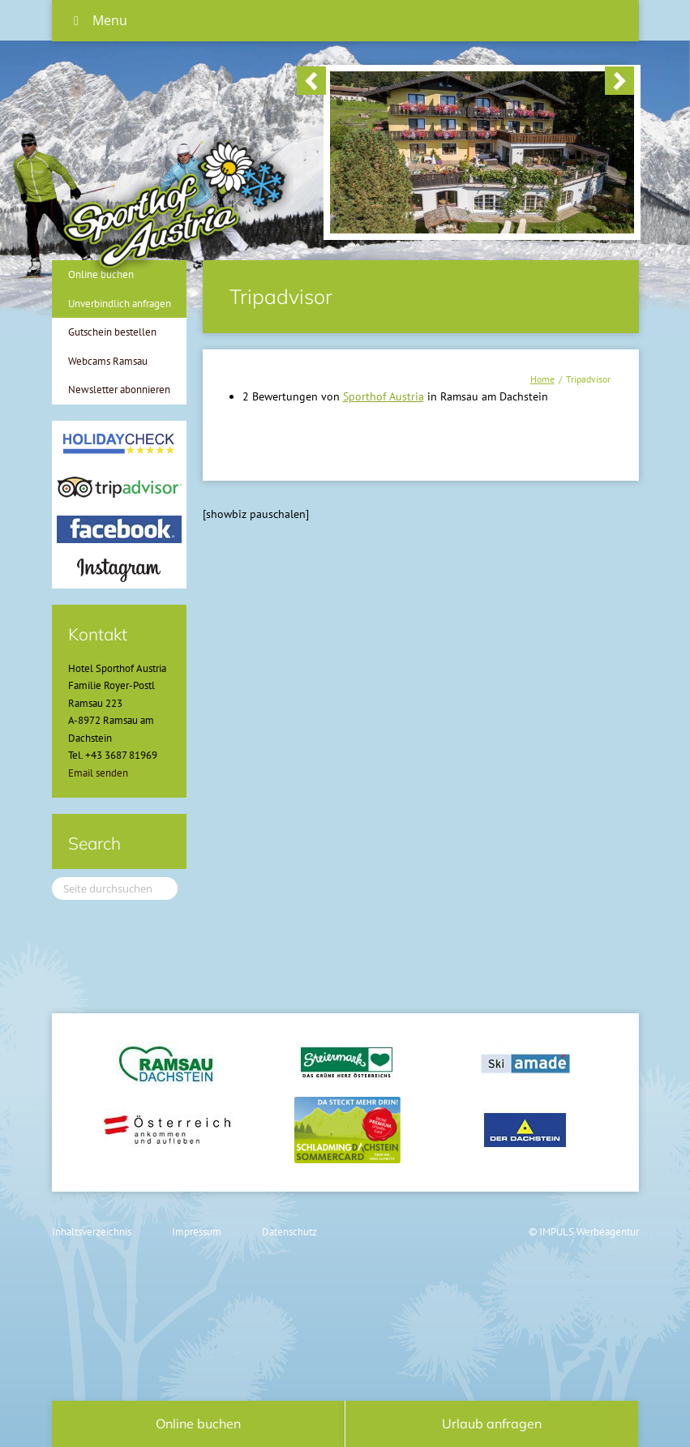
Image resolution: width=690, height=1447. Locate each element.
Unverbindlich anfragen (119, 303)
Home (542, 379)
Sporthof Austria (383, 396)
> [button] (619, 80)
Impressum (196, 1232)
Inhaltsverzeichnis (91, 1232)
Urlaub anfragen (492, 1423)
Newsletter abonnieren (119, 389)
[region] (465, 82)
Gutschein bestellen (112, 332)
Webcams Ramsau (108, 361)
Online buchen (198, 1423)
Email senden (98, 773)
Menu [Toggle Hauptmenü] (97, 20)
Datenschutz (289, 1232)
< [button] (311, 80)
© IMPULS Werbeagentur (584, 1232)
